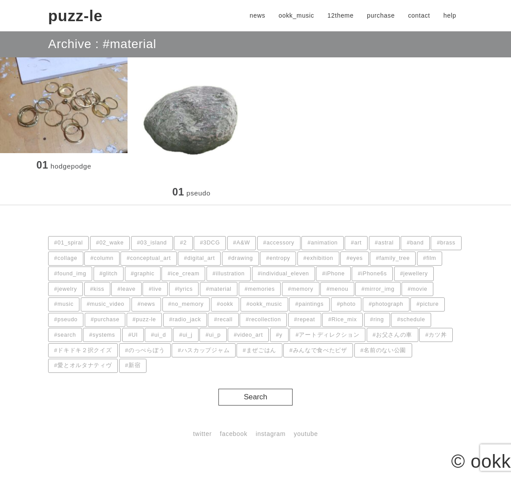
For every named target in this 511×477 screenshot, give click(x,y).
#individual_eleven (283, 273)
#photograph (386, 304)
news (257, 15)
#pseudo (66, 319)
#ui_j (185, 335)
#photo (346, 304)
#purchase (105, 319)
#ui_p (213, 335)
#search (65, 335)
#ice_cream (183, 273)
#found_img (70, 273)
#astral (384, 243)
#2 (183, 243)
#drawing (240, 258)
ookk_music (296, 15)
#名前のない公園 (383, 350)
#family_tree (393, 258)
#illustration (229, 273)
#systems (102, 335)
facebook (233, 433)
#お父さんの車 (392, 335)
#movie (418, 289)
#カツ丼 (436, 335)
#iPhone (333, 273)
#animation (323, 243)
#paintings (309, 304)
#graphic (142, 273)
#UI (133, 335)
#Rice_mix (342, 319)
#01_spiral (68, 243)
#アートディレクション (328, 335)
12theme (340, 15)
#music (64, 304)
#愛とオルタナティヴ (83, 365)
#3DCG (210, 243)
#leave (126, 289)
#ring (377, 319)
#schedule (411, 319)
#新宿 (132, 365)
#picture (428, 304)
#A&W (241, 243)
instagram (271, 433)
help (449, 15)
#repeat (304, 319)
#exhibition (318, 258)
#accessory (278, 243)
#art (356, 243)
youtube (306, 433)
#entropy (278, 258)
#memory (300, 289)
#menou (338, 289)
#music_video (105, 304)
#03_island (152, 243)
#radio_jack (185, 319)
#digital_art (199, 258)
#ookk (225, 304)
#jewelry (65, 289)
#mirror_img (378, 289)
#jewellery (414, 273)
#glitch (108, 273)
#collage (66, 258)
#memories (259, 289)
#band (415, 243)
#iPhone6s (372, 273)
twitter (202, 433)
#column (102, 258)
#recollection (263, 319)
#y (279, 335)
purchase (381, 15)
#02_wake (110, 243)
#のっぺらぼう (145, 350)
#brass (446, 243)
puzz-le (75, 15)
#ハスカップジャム (203, 350)
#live (155, 289)
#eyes (354, 258)
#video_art (248, 335)
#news (146, 304)
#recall (223, 319)
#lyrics (184, 289)
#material (218, 289)
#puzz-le (144, 319)
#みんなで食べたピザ (318, 350)
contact (419, 15)
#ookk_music (264, 304)
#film (429, 258)
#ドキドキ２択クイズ (83, 350)
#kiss (97, 289)
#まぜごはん (259, 350)
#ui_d (158, 335)
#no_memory (186, 304)
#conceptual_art (149, 258)
